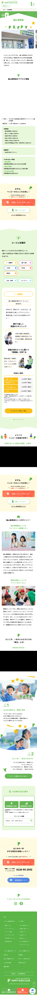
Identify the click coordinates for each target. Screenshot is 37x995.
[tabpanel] (17, 39)
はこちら (18, 881)
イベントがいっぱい (10, 936)
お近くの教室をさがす (9, 960)
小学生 (11, 269)
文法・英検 (11, 281)
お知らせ (6, 956)
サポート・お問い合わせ (24, 960)
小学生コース (23, 932)
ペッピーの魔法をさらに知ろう (18, 777)
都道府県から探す (26, 805)
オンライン (26, 281)
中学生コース (23, 936)
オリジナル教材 (9, 932)
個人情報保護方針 (22, 975)
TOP (4, 9)
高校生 (11, 274)
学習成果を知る (9, 942)
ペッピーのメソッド (10, 929)
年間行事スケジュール (10, 939)
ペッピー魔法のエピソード (10, 952)
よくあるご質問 (7, 964)
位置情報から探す (11, 805)
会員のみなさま (22, 964)
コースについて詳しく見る (18, 411)
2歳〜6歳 (26, 263)
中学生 (26, 269)
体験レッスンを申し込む (18, 203)
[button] (13, 420)
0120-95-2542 (24, 870)
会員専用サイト (6, 5)
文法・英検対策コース (25, 942)
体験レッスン (23, 991)
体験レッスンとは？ (20, 211)
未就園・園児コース (24, 929)
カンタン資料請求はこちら (18, 216)
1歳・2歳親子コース (25, 926)
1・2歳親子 (11, 263)
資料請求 (21, 956)
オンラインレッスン (25, 945)
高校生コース (23, 939)
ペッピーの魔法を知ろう (10, 922)
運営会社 (13, 975)
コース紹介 (21, 922)
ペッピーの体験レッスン (24, 952)
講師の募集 (6, 967)
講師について (8, 926)
